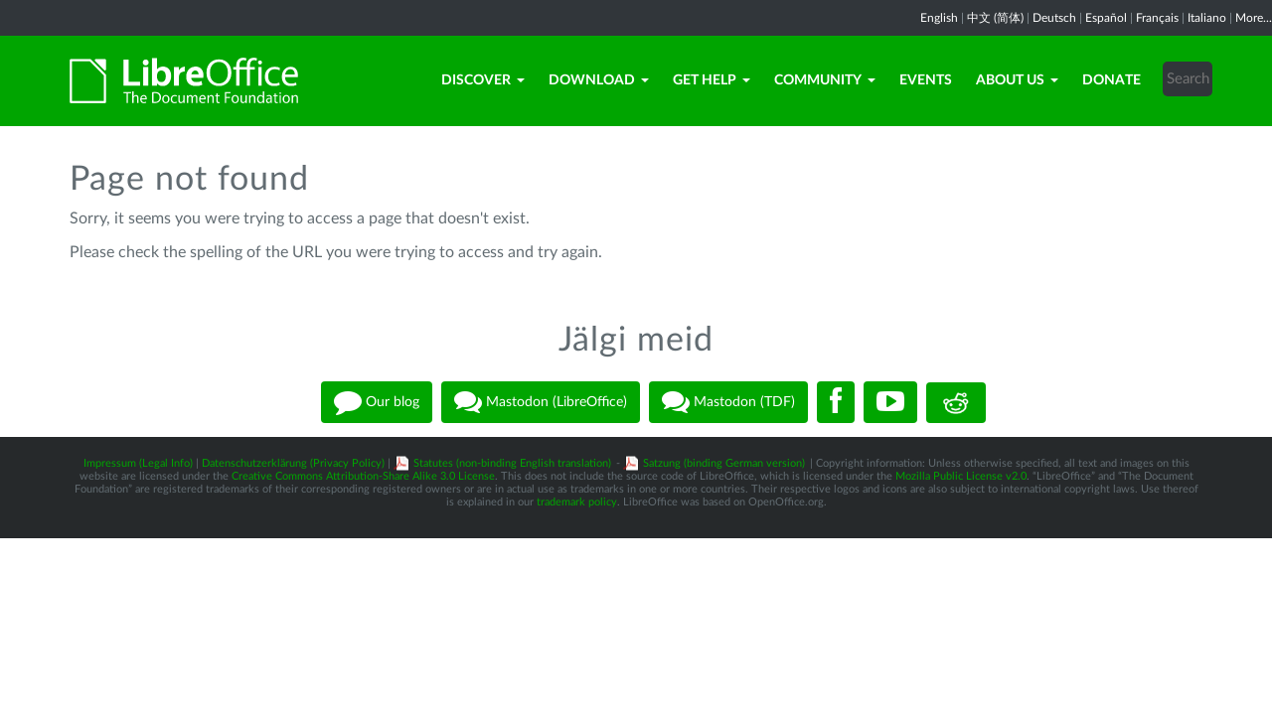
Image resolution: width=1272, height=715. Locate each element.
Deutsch (1054, 18)
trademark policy (577, 502)
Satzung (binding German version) (724, 463)
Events (925, 80)
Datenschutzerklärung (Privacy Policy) (293, 463)
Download (599, 80)
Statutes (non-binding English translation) (512, 463)
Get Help (711, 80)
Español (1106, 18)
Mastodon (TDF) (728, 402)
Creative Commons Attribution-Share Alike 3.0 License (363, 476)
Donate (1111, 80)
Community (824, 80)
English (939, 18)
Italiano (1207, 18)
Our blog (376, 402)
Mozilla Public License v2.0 (961, 476)
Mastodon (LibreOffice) (540, 402)
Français (1157, 18)
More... (1253, 18)
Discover (483, 80)
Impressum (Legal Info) (138, 463)
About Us (1017, 80)
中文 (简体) (995, 18)
